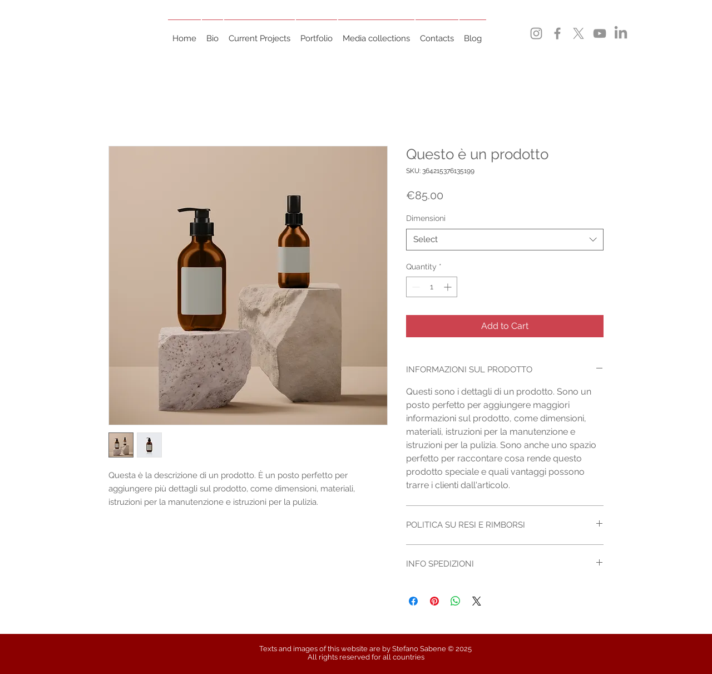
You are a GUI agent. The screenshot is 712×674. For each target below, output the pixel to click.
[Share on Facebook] (413, 601)
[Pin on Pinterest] (434, 601)
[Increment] (449, 287)
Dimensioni (426, 218)
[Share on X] (476, 601)
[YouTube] (599, 33)
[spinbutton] (432, 287)
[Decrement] (415, 287)
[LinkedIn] (621, 33)
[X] (578, 33)
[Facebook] (557, 33)
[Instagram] (536, 33)
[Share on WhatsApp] (455, 601)
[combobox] (505, 239)
